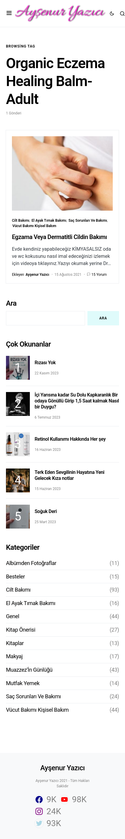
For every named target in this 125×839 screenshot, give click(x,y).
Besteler (15, 576)
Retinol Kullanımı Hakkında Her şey (70, 439)
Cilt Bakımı (20, 220)
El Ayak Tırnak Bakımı (49, 220)
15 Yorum (99, 274)
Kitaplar (15, 643)
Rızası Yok (45, 362)
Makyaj (14, 656)
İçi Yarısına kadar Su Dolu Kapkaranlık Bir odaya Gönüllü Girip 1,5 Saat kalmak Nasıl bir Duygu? (77, 401)
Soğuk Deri (46, 511)
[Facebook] (45, 800)
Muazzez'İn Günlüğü (29, 670)
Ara (11, 303)
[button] (9, 13)
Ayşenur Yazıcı (62, 768)
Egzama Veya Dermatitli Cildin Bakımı (59, 237)
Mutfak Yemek (22, 683)
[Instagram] (47, 811)
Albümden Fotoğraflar (31, 563)
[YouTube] (73, 800)
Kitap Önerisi (20, 630)
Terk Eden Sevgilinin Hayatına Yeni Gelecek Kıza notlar (69, 475)
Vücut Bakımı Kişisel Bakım (34, 226)
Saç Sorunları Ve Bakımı (87, 220)
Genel (12, 616)
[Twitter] (47, 823)
